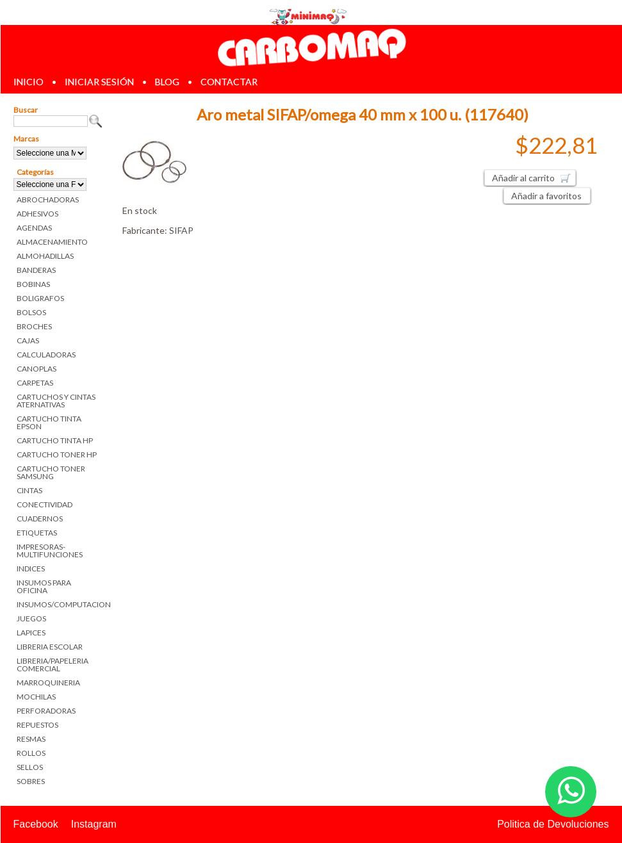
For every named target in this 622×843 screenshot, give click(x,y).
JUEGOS (31, 618)
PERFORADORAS (46, 711)
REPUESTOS (37, 725)
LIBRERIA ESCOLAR (50, 646)
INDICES (31, 568)
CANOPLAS (36, 368)
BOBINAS (33, 284)
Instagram (94, 824)
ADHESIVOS (37, 213)
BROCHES (34, 326)
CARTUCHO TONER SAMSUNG (51, 472)
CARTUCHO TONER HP (57, 454)
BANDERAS (36, 270)
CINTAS (29, 490)
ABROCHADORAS (48, 199)
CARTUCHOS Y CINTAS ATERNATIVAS (56, 400)
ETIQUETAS (37, 532)
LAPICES (31, 632)
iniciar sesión (99, 81)
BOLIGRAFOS (40, 298)
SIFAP (181, 230)
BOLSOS (31, 312)
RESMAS (31, 739)
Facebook (35, 824)
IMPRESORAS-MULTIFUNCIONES (50, 550)
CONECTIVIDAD (44, 504)
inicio (28, 81)
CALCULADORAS (46, 354)
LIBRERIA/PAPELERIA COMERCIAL (52, 664)
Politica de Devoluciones (553, 824)
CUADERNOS (40, 518)
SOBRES (31, 781)
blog (167, 81)
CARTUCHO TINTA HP (55, 440)
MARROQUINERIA (48, 682)
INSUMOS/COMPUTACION (60, 604)
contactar (229, 81)
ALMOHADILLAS (45, 256)
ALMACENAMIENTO (52, 242)
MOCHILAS (36, 696)
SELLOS (30, 767)
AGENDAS (34, 228)
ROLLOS (31, 753)
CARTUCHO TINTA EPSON (49, 422)
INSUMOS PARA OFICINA (44, 586)
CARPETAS (35, 383)
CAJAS (28, 340)
